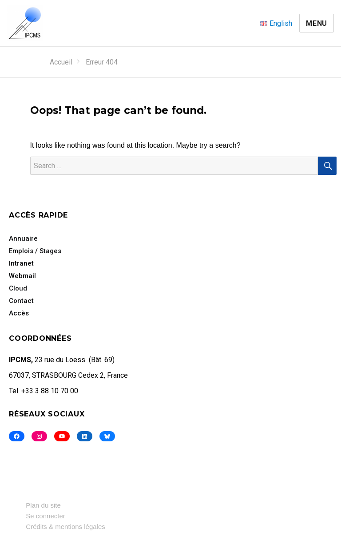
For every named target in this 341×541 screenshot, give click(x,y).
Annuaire (23, 238)
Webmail (22, 276)
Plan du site (43, 505)
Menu (316, 23)
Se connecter (45, 516)
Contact (21, 301)
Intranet (21, 263)
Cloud (18, 288)
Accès (19, 313)
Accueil (61, 62)
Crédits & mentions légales (65, 526)
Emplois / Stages (35, 251)
